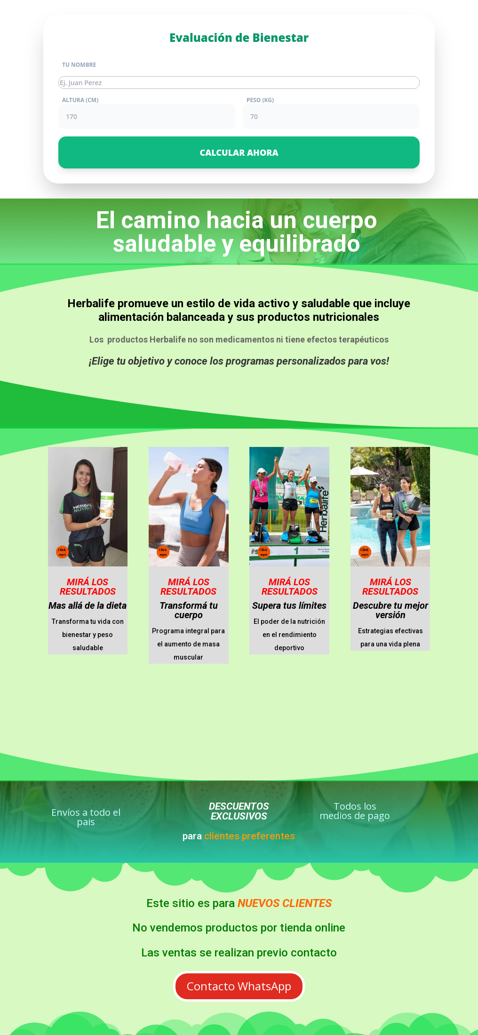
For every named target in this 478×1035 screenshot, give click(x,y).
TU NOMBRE (79, 65)
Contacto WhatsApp (239, 986)
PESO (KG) (260, 100)
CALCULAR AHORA (238, 152)
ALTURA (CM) (80, 100)
